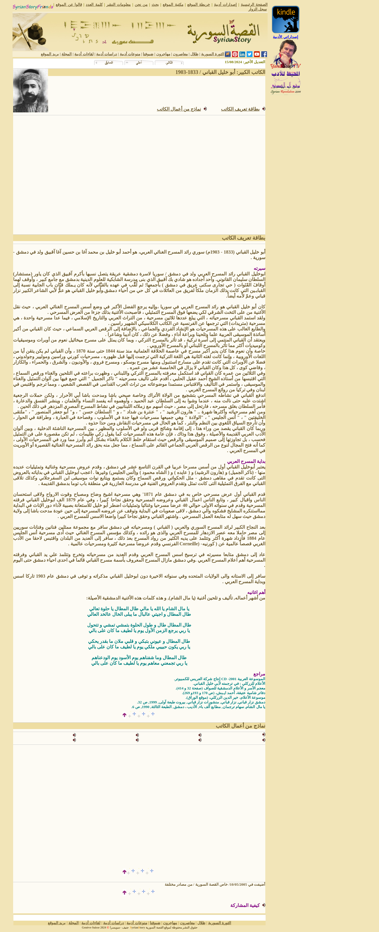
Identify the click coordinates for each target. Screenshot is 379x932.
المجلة (67, 54)
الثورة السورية (212, 54)
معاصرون (180, 54)
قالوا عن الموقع (69, 4)
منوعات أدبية (130, 54)
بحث (155, 4)
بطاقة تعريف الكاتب (240, 109)
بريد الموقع (50, 54)
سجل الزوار (257, 9)
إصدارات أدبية (225, 4)
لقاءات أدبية (83, 54)
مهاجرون (163, 54)
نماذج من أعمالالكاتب (179, 109)
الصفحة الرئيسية (254, 4)
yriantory (137, 927)
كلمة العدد (94, 4)
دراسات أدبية (106, 54)
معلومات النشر (118, 4)
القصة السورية (155, 927)
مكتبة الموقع (173, 4)
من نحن (141, 4)
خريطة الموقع (198, 4)
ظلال (194, 54)
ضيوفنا (148, 54)
